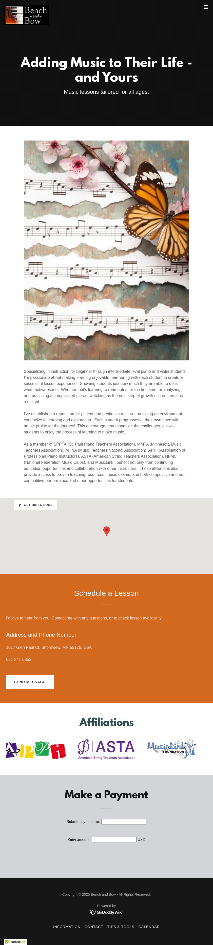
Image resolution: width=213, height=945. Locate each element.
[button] (206, 7)
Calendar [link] (149, 927)
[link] (26, 7)
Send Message (30, 682)
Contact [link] (94, 927)
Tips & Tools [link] (120, 927)
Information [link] (67, 927)
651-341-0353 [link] (18, 659)
